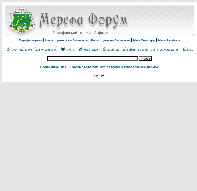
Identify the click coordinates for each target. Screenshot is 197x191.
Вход (188, 49)
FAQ (12, 49)
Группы (68, 49)
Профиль (111, 49)
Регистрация (89, 49)
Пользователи (46, 49)
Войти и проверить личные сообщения (151, 49)
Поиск (26, 49)
